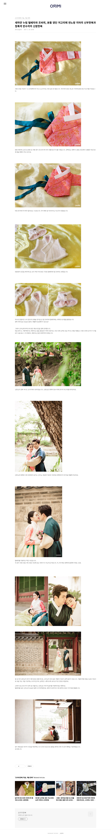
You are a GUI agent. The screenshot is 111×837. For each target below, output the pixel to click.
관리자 (61, 833)
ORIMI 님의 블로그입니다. (25, 815)
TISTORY (56, 833)
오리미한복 (22, 812)
